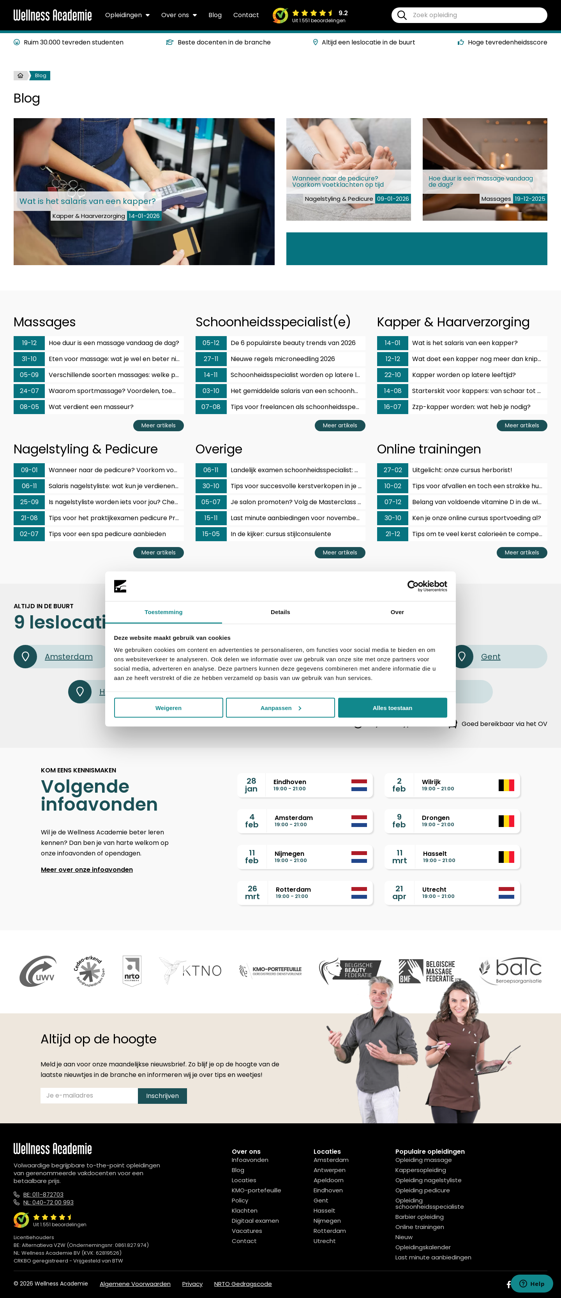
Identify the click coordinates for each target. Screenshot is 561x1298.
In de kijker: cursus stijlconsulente (263, 534)
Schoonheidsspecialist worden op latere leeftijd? (281, 375)
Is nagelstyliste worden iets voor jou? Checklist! (99, 502)
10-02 (393, 486)
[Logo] (53, 19)
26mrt (252, 892)
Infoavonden (250, 1160)
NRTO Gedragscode (243, 1284)
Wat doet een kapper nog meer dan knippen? (462, 359)
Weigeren (168, 707)
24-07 (29, 390)
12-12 (393, 358)
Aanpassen (281, 707)
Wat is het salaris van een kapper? (447, 343)
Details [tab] (280, 612)
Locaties (244, 1180)
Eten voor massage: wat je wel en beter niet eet (99, 359)
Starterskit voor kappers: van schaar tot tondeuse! (462, 391)
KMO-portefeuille (256, 1190)
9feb (399, 820)
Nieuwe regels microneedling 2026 (265, 359)
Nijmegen (327, 1221)
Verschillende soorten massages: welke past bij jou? (99, 375)
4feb (252, 820)
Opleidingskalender (423, 1247)
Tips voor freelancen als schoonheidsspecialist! (281, 407)
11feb (252, 856)
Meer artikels (158, 425)
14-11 (211, 374)
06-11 (29, 486)
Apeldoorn (329, 1180)
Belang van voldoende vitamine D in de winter (462, 502)
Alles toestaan (393, 707)
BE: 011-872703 (43, 1194)
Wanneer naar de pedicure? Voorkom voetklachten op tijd (99, 470)
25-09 (29, 502)
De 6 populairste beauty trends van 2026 (276, 343)
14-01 (392, 342)
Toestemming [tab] (164, 612)
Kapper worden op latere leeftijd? (446, 375)
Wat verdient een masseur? (74, 407)
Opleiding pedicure (422, 1190)
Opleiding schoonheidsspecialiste (429, 1203)
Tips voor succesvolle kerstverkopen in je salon (281, 486)
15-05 (211, 533)
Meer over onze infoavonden (87, 869)
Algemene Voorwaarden (135, 1284)
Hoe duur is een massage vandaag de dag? (96, 343)
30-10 (211, 486)
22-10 (393, 374)
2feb (399, 785)
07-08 (211, 406)
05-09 (29, 374)
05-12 (211, 342)
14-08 (393, 390)
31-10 (29, 358)
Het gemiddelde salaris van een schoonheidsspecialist (281, 391)
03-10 (211, 390)
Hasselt (324, 1210)
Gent (475, 656)
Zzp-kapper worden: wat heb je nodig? (454, 407)
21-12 (393, 533)
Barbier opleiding (419, 1217)
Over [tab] (397, 612)
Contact (246, 15)
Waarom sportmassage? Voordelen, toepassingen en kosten (99, 391)
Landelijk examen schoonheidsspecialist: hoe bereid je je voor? (281, 470)
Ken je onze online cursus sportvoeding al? (459, 518)
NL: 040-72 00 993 (48, 1202)
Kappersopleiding (420, 1170)
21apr (399, 892)
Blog (215, 15)
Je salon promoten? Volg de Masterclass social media (281, 502)
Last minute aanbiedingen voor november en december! (281, 518)
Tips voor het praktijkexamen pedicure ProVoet (99, 518)
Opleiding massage (423, 1160)
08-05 (29, 406)
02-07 (29, 533)
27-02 (393, 470)
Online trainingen (419, 1227)
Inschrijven (162, 1095)
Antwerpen (330, 1170)
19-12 (29, 342)
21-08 (29, 518)
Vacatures (247, 1231)
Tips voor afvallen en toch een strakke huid (460, 486)
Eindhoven (328, 1190)
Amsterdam (53, 656)
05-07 (211, 502)
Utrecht (325, 1241)
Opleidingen (127, 15)
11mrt (399, 856)
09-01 (29, 470)
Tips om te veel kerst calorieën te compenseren (462, 534)
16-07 (392, 406)
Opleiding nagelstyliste (428, 1180)
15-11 (211, 518)
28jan (251, 785)
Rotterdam (330, 1231)
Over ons (179, 15)
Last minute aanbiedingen (433, 1257)
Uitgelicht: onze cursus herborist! (444, 470)
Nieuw (404, 1237)
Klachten (245, 1210)
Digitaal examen (255, 1221)
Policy (240, 1200)
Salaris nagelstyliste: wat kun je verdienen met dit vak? (99, 486)
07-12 (393, 502)
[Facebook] (508, 1284)
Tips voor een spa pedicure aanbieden (90, 534)
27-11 (211, 358)
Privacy (192, 1284)
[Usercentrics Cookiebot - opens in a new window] (413, 586)
